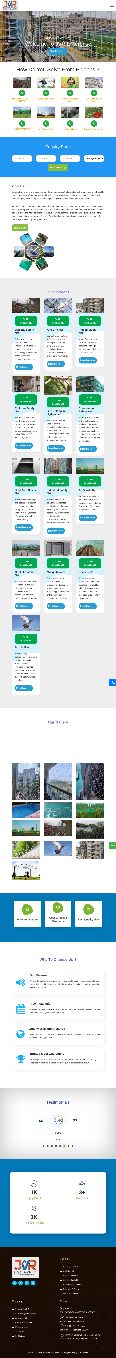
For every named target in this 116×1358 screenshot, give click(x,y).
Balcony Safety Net (71, 1267)
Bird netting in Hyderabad (25, 1313)
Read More (58, 51)
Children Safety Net (71, 1280)
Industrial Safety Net (71, 1294)
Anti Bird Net (55, 329)
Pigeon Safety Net (70, 1276)
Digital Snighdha (81, 1352)
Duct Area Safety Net (72, 1289)
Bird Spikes (22, 647)
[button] (8, 36)
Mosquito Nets (56, 572)
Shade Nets (86, 572)
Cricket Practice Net (23, 1322)
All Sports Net (87, 490)
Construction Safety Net (73, 1285)
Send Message (58, 167)
